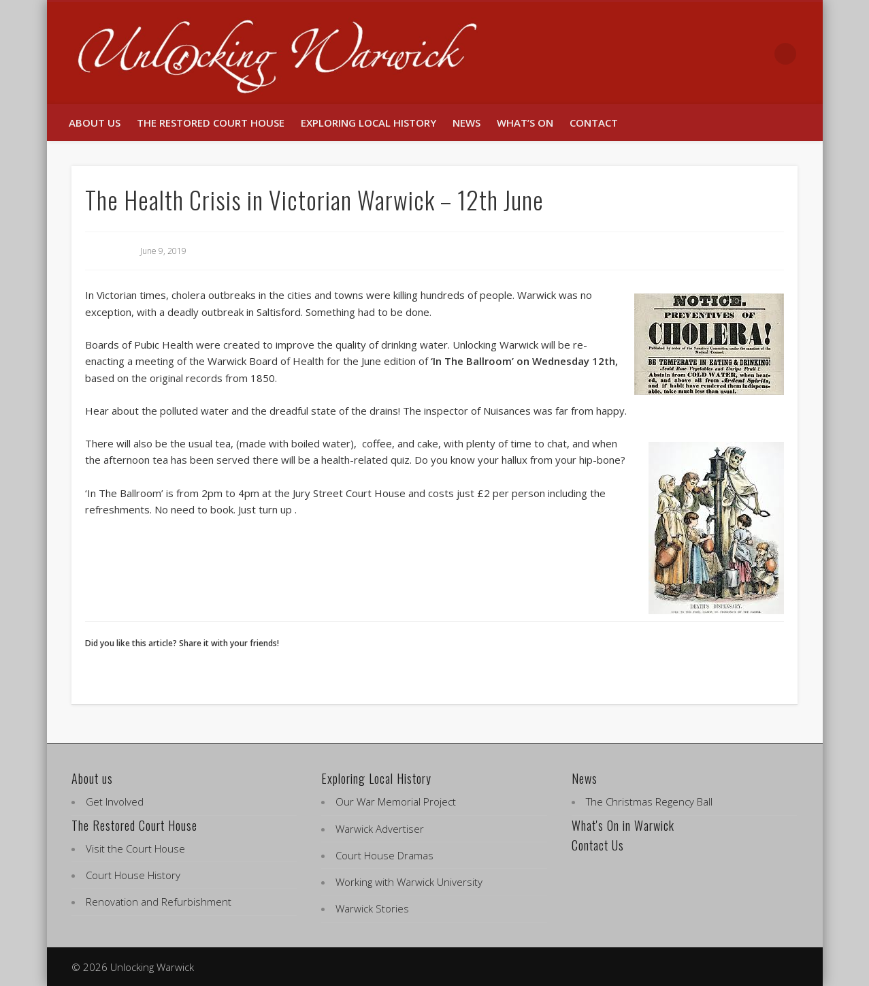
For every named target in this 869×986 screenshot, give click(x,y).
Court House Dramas (384, 855)
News (466, 122)
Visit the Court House (135, 848)
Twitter (757, 54)
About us (94, 122)
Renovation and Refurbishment (158, 901)
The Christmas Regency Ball (649, 801)
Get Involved (115, 801)
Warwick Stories (372, 908)
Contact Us (598, 845)
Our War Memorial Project (395, 801)
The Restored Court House (210, 122)
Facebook (729, 54)
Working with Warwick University (408, 882)
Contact (594, 122)
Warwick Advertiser (379, 829)
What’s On (525, 122)
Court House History (133, 875)
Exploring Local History (368, 122)
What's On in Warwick (623, 825)
